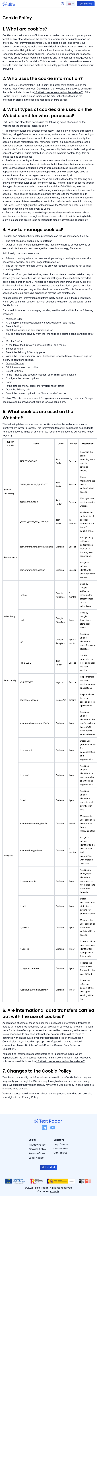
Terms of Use (37, 1153)
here (62, 401)
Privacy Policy (30, 1097)
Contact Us (60, 1153)
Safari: (9, 382)
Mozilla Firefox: (14, 341)
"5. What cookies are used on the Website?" (58, 92)
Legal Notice (36, 1158)
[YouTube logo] (52, 1128)
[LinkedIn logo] (44, 1128)
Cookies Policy (37, 1149)
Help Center (61, 1144)
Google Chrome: (15, 363)
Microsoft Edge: (14, 318)
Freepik (54, 1191)
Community (61, 1148)
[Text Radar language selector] (70, 3)
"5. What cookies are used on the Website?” (60, 301)
